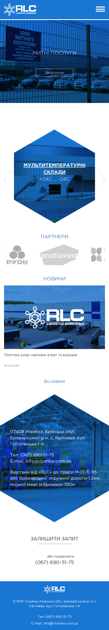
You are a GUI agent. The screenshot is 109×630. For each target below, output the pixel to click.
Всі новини (54, 381)
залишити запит (54, 539)
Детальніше (54, 72)
